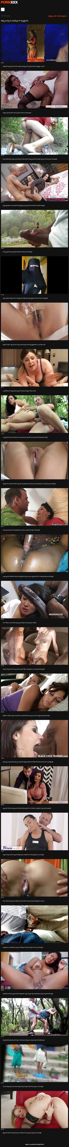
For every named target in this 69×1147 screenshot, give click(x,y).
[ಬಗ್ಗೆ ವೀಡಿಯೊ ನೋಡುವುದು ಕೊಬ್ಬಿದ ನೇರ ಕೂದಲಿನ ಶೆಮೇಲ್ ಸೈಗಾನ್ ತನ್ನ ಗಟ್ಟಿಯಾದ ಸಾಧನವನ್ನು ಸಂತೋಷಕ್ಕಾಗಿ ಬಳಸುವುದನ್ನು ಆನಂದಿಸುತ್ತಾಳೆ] (34, 460)
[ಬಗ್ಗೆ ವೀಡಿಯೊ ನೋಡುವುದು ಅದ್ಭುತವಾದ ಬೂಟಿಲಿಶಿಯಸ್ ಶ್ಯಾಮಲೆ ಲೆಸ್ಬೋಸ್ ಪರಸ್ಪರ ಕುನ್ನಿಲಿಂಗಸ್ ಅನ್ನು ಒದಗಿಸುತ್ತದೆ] (34, 924)
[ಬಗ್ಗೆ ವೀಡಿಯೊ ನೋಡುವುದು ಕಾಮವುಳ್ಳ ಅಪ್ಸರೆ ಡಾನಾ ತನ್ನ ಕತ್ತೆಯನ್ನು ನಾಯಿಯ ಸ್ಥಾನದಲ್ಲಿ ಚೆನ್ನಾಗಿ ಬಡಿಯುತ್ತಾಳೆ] (34, 507)
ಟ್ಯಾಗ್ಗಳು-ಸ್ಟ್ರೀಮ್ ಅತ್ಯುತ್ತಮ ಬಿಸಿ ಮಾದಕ (9, 2)
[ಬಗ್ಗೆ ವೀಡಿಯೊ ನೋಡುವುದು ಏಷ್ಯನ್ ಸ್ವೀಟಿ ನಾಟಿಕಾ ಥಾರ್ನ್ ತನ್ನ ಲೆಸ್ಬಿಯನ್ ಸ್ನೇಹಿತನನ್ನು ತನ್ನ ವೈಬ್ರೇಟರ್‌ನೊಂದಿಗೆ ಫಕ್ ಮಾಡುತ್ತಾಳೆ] (34, 275)
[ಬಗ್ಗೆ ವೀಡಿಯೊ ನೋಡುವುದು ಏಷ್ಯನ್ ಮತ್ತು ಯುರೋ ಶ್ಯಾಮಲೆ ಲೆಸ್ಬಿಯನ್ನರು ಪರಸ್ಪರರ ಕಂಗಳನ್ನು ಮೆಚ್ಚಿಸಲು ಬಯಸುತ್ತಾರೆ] (34, 831)
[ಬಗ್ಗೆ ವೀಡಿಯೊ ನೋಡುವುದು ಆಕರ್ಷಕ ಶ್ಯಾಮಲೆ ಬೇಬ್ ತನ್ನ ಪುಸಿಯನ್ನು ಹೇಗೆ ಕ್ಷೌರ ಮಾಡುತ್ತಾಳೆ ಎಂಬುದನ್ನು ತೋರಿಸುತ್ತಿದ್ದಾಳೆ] (34, 646)
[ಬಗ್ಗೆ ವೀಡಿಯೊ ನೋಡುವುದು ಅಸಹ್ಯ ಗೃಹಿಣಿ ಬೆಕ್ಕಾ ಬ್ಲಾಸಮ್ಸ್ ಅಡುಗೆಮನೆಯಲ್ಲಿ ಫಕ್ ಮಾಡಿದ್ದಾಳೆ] (34, 228)
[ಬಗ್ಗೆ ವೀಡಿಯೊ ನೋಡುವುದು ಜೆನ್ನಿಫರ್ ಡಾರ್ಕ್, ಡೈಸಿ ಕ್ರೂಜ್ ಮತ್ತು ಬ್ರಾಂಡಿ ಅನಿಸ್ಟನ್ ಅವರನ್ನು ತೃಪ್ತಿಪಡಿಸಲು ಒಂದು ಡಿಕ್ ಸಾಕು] (34, 321)
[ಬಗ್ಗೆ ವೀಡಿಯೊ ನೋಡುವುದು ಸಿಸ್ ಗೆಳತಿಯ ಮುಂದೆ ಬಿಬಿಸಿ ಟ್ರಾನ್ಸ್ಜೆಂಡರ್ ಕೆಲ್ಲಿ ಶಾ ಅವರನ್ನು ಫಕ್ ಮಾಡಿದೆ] (34, 599)
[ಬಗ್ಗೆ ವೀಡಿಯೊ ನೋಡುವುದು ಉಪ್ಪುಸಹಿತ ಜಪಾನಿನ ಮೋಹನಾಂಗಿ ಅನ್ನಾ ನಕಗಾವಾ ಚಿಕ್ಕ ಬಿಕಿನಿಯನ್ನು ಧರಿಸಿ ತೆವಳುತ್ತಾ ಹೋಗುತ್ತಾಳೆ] (34, 414)
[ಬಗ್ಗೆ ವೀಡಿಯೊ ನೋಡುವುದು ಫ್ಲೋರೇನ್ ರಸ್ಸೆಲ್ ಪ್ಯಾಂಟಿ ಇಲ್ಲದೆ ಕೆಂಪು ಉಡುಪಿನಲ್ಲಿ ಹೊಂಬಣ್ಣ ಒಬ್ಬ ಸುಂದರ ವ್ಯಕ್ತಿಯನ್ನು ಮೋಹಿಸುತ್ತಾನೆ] (34, 692)
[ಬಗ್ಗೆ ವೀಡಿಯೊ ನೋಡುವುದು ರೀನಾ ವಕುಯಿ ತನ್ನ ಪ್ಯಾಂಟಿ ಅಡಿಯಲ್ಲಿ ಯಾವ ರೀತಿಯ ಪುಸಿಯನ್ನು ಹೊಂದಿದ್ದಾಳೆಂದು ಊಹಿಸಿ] (34, 878)
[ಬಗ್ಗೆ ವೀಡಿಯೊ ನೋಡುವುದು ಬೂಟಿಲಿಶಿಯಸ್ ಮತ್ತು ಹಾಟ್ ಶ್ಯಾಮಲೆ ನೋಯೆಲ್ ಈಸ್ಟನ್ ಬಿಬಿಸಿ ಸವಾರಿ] (34, 368)
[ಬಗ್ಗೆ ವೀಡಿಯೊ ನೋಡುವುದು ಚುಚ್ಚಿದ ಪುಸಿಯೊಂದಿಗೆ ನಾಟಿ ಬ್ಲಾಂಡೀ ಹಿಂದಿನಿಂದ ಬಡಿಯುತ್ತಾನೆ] (34, 89)
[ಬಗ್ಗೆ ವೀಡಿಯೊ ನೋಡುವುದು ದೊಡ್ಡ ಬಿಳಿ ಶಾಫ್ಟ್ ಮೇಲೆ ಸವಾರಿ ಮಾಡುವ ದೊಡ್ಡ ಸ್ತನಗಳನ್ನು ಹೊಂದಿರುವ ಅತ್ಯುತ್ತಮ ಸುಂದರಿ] (34, 43)
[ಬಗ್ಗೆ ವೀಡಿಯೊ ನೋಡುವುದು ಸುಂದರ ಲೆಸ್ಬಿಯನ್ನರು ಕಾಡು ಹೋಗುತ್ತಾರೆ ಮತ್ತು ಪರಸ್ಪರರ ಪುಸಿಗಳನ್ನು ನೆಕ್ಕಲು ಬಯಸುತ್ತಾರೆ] (34, 1063)
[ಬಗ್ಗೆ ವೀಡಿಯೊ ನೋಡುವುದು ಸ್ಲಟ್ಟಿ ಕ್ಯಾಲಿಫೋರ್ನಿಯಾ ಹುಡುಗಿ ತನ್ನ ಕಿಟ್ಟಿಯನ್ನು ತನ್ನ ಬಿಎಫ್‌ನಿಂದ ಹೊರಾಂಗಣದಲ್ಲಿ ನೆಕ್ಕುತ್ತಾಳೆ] (34, 182)
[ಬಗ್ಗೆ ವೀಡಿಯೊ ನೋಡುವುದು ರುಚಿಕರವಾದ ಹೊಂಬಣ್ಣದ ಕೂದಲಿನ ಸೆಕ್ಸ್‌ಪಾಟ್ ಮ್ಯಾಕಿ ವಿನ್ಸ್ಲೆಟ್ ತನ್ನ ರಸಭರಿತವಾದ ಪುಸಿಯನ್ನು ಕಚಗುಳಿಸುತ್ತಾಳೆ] (34, 970)
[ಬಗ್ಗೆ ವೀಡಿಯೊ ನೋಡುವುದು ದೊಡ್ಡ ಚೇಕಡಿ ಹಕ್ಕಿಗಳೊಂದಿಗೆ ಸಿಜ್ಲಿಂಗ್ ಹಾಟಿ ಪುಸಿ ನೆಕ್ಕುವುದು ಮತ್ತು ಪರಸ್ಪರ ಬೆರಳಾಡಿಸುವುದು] (34, 1017)
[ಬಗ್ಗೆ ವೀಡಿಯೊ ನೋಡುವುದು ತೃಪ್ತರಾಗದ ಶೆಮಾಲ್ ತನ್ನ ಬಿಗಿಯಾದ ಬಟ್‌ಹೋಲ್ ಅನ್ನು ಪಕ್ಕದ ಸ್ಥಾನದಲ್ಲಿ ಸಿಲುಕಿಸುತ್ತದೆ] (34, 1109)
